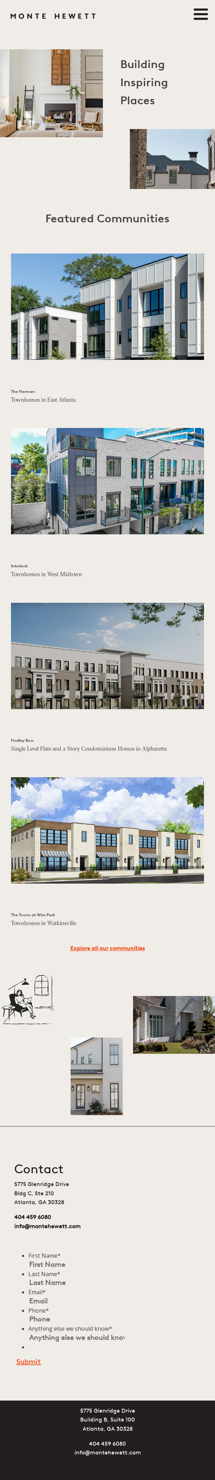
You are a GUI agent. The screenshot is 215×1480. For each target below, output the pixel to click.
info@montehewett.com (47, 1227)
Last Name (44, 1274)
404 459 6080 (32, 1217)
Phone (38, 1310)
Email (37, 1292)
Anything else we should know (70, 1328)
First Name (44, 1255)
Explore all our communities (107, 949)
